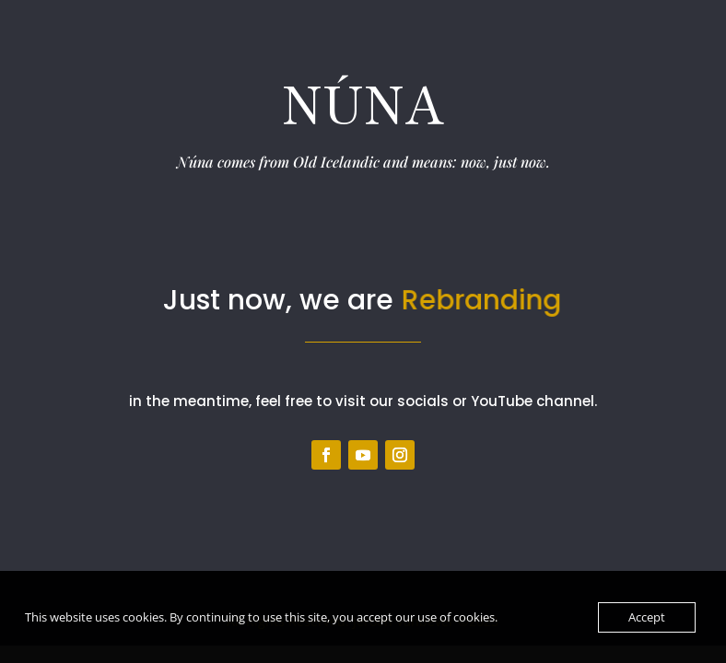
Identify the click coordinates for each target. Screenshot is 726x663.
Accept (646, 617)
